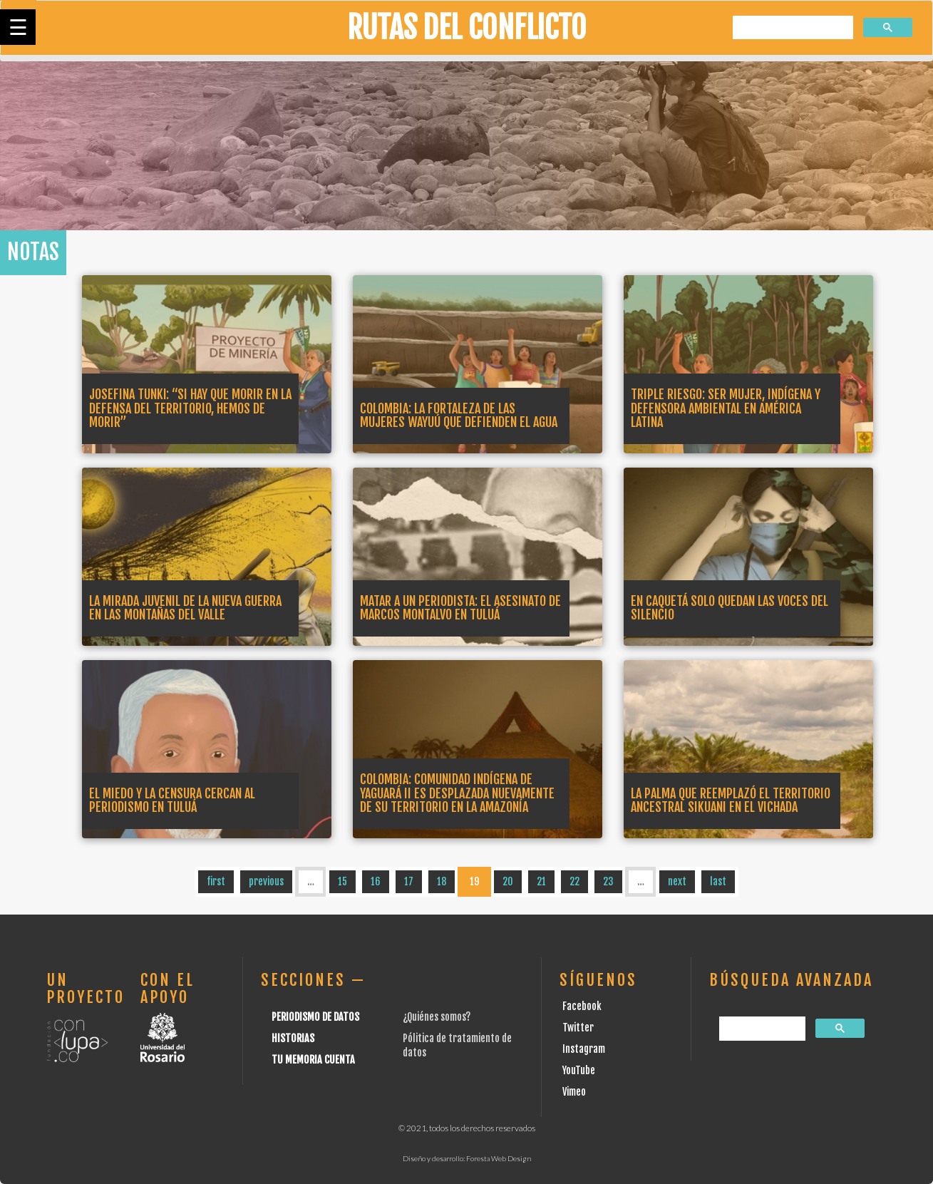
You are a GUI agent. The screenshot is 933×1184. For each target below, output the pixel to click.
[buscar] (791, 28)
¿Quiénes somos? (436, 1017)
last (718, 881)
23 (608, 881)
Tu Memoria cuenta (313, 1060)
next (677, 881)
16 (376, 881)
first (216, 881)
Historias (293, 1038)
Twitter (578, 1027)
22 (574, 881)
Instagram (583, 1049)
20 (507, 881)
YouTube (578, 1070)
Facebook (582, 1006)
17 (408, 881)
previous (266, 881)
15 (342, 881)
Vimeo (574, 1092)
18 (441, 881)
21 (541, 881)
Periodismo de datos (315, 1017)
